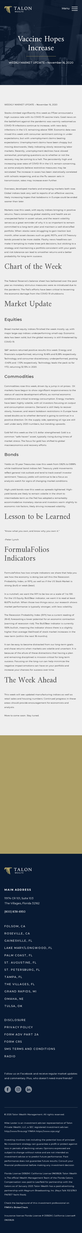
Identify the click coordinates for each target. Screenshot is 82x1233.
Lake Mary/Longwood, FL (28, 948)
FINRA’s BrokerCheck (16, 1207)
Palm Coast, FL (18, 955)
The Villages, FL (19, 984)
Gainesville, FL (18, 940)
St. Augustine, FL (20, 962)
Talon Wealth (17, 9)
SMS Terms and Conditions (29, 1048)
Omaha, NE (14, 998)
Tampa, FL (13, 977)
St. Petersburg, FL (22, 969)
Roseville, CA (17, 933)
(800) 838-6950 (15, 911)
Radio (10, 1056)
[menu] (75, 10)
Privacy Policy (18, 1027)
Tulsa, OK (13, 1006)
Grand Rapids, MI (20, 991)
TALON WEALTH (17, 871)
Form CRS (13, 1041)
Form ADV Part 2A (21, 1034)
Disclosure (15, 1020)
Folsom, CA (15, 926)
